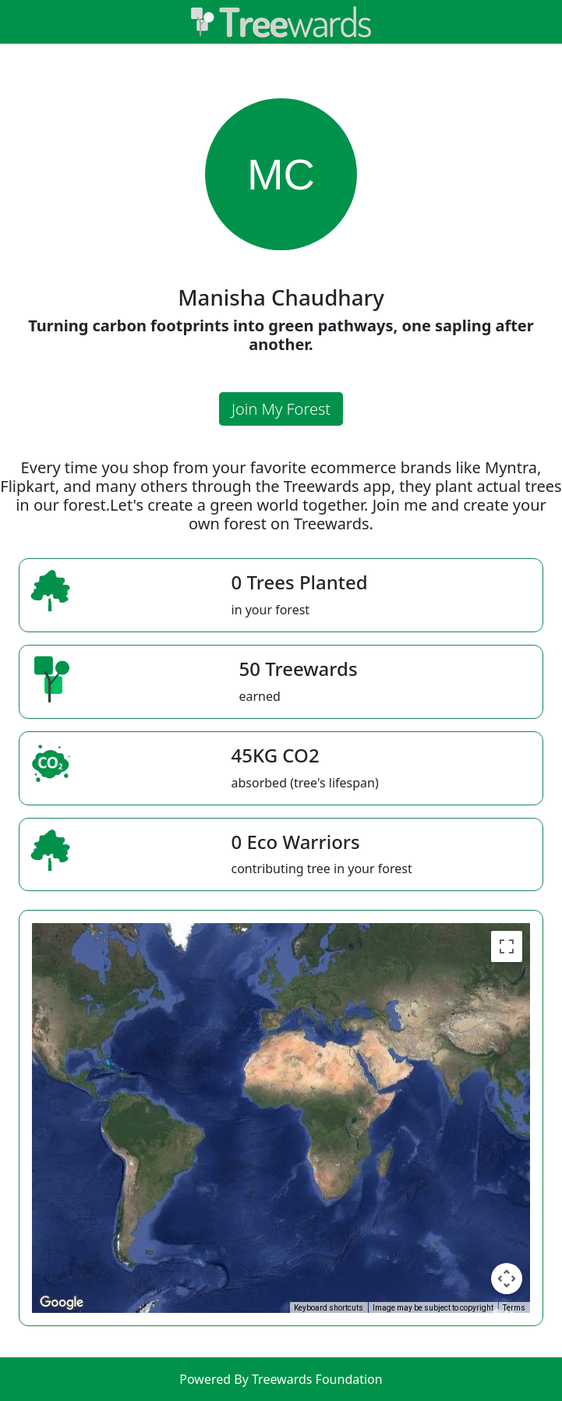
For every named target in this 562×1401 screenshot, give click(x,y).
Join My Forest (281, 408)
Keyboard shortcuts (328, 1308)
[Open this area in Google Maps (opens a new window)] (61, 1303)
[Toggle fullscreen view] (506, 946)
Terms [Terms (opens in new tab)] (514, 1308)
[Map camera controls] (506, 1278)
